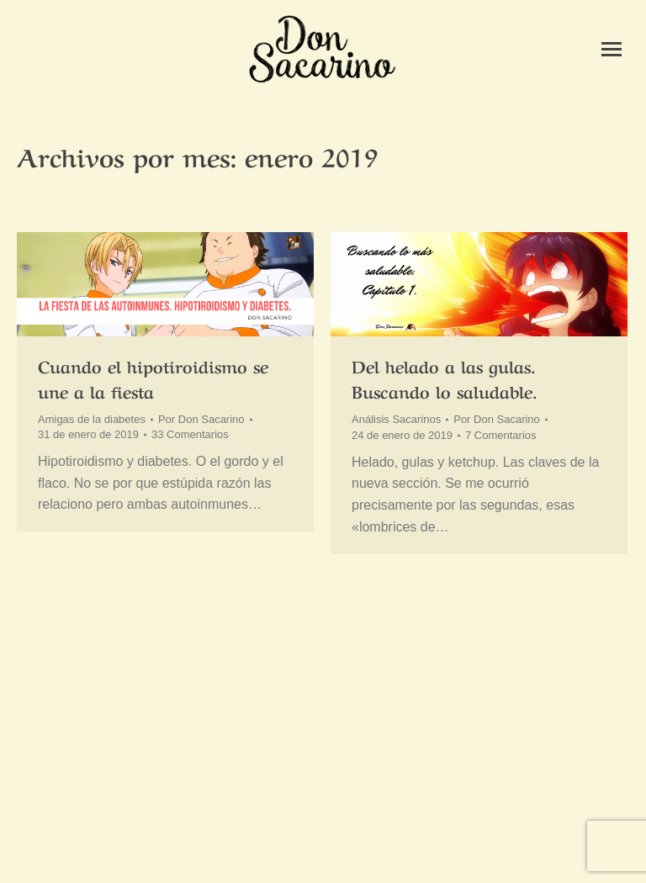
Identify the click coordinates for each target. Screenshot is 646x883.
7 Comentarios (501, 435)
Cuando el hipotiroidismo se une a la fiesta (153, 378)
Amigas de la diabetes (92, 419)
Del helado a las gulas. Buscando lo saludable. (444, 378)
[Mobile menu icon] (611, 49)
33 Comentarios (190, 434)
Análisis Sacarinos (396, 419)
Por (201, 419)
